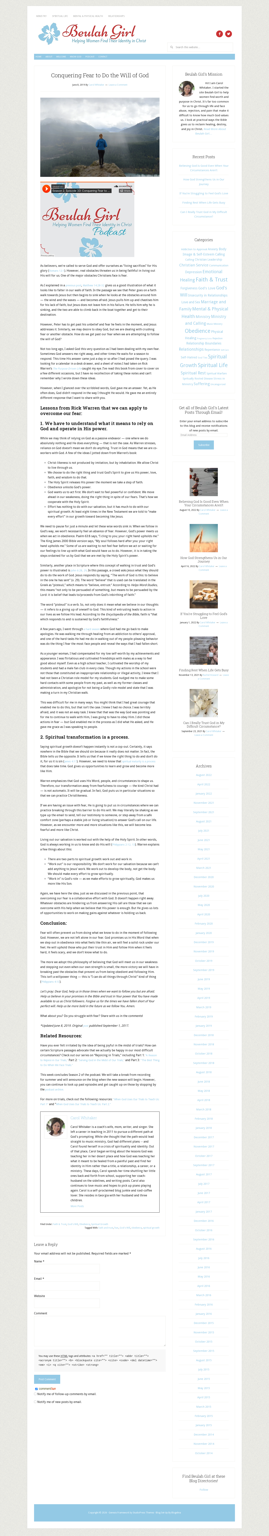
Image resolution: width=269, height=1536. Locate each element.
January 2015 (204, 1427)
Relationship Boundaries (203, 345)
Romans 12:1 (57, 272)
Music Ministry (215, 325)
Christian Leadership (208, 261)
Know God (115, 58)
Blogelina (176, 1514)
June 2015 (204, 1380)
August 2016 (204, 1250)
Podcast (141, 58)
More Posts (78, 1208)
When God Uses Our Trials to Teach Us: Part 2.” (102, 1106)
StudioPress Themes (143, 1514)
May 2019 (204, 990)
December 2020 (204, 879)
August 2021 (204, 823)
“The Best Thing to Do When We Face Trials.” (70, 1066)
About (64, 58)
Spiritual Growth (99, 1226)
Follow (204, 1491)
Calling (220, 256)
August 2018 (204, 1074)
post (86, 1027)
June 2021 (204, 841)
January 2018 (204, 1129)
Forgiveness (189, 290)
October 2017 (203, 1157)
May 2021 (204, 851)
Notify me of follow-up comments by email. (66, 1395)
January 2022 (204, 795)
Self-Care (225, 352)
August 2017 (204, 1176)
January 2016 (204, 1315)
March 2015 (203, 1408)
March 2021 (203, 869)
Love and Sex (190, 304)
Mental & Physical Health (121, 16)
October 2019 (203, 962)
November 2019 (204, 953)
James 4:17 (71, 763)
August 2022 (204, 776)
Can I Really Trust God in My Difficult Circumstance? (203, 726)
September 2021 (203, 814)
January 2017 (204, 1213)
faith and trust (106, 1229)
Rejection (218, 340)
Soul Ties (202, 359)
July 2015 (203, 1371)
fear (116, 1229)
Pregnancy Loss (204, 340)
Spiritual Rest (193, 374)
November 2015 (204, 1334)
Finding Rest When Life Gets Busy (203, 204)
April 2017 (203, 1204)
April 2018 (203, 1101)
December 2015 (204, 1324)
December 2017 (204, 1139)
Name (39, 1263)
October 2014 (203, 1455)
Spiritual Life (76, 16)
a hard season (93, 631)
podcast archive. (56, 1091)
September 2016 (203, 1241)
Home (43, 58)
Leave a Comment (118, 86)
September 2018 (203, 1064)
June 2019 (204, 981)
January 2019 (204, 1027)
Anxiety (213, 251)
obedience (136, 1229)
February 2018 (204, 1120)
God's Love (206, 290)
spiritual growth (151, 1229)
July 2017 (203, 1185)
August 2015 (204, 1362)
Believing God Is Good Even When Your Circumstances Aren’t (204, 505)
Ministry (46, 16)
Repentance (212, 351)
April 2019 (203, 999)
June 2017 (204, 1194)
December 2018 (204, 1037)
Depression (193, 274)
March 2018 (203, 1111)
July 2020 (203, 897)
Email (39, 1280)
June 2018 (204, 1083)
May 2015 (204, 1390)
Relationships (166, 16)
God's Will (73, 1226)
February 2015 (204, 1417)
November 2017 (204, 1148)
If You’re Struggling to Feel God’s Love (203, 195)
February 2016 (204, 1306)
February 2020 (204, 925)
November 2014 (204, 1445)
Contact (165, 58)
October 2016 (203, 1232)
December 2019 (204, 944)
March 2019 (203, 1009)
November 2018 (204, 1046)
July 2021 (203, 832)
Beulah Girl (92, 34)
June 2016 (204, 1269)
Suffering (202, 385)
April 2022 (203, 786)
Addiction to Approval (194, 250)
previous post (75, 287)
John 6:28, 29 (79, 572)
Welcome (88, 58)
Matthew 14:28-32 (98, 287)
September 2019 (203, 971)
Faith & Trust (59, 1226)
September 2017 (203, 1167)
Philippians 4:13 (52, 983)
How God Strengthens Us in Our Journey (203, 561)
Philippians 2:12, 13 (125, 846)
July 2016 (203, 1259)
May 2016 (204, 1278)
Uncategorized (218, 386)
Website (39, 1298)
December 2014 (204, 1436)
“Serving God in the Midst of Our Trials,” (110, 1062)
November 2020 (204, 888)
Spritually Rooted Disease (198, 380)
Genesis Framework (119, 1514)
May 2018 (204, 1092)
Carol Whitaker (84, 1119)
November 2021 (204, 804)
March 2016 (203, 1297)
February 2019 (204, 1018)
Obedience (84, 1226)
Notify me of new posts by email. (59, 1403)
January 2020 (204, 934)
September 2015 (203, 1352)
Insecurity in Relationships (207, 297)
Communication (218, 267)
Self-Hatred (189, 359)
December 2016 (204, 1222)
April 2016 (203, 1287)
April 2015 (203, 1399)
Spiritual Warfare (217, 375)
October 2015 (203, 1343)
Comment (40, 1315)
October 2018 (203, 1055)
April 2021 (203, 860)
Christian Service (193, 267)
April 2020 (203, 916)
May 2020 (204, 906)
